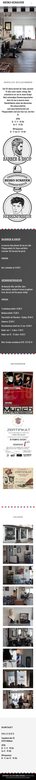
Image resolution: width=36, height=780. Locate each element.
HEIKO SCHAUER (13, 2)
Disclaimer (26, 777)
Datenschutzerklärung (14, 777)
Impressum (29, 776)
